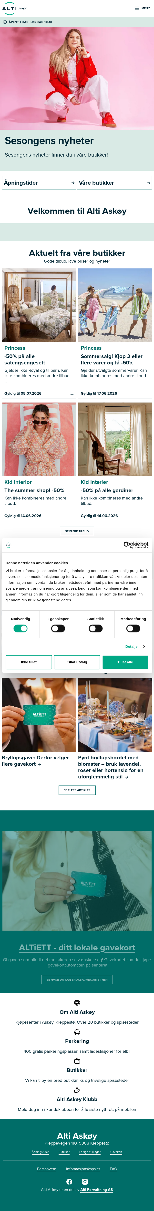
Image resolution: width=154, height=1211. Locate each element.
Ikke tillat (29, 662)
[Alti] (69, 1183)
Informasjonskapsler (83, 1169)
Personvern (46, 1169)
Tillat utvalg (77, 662)
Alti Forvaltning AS (96, 1189)
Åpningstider (40, 1152)
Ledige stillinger (90, 1152)
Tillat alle (125, 662)
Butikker (64, 1152)
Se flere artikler (77, 790)
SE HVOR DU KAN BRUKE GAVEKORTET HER (77, 979)
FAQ (113, 1169)
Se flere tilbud (77, 531)
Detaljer (132, 646)
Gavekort (116, 1152)
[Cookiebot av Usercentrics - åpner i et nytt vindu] (127, 545)
